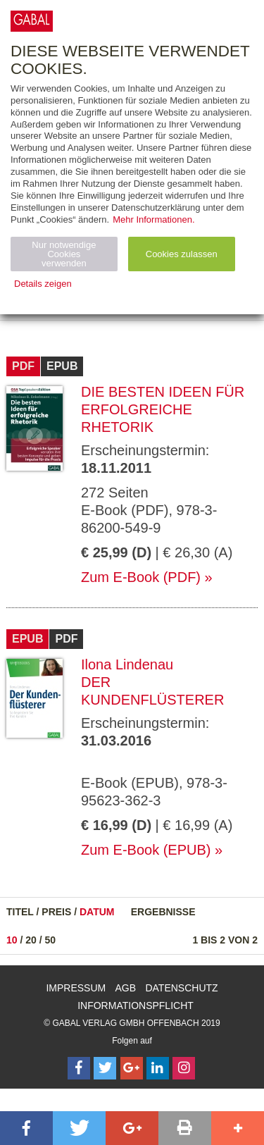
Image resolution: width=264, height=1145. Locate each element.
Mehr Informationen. (153, 219)
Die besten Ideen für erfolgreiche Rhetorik (162, 409)
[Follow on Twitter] (105, 1068)
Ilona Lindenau (127, 664)
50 (50, 940)
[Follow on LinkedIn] (157, 1068)
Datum (97, 911)
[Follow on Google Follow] (131, 1068)
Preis (56, 911)
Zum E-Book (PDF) (141, 577)
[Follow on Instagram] (183, 1068)
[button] (26, 1128)
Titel (20, 911)
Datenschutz (181, 988)
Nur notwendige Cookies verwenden (64, 254)
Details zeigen (43, 283)
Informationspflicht (135, 1005)
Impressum (76, 988)
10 (12, 940)
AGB (126, 988)
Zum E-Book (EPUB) (145, 850)
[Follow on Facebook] (79, 1068)
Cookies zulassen (182, 254)
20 (31, 940)
